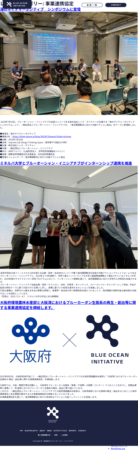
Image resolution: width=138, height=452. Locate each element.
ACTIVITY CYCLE (60, 431)
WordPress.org (118, 448)
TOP (21, 431)
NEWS (49, 431)
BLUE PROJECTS (31, 431)
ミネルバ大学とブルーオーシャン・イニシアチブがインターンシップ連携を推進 (66, 163)
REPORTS (72, 431)
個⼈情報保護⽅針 (44, 435)
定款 (56, 435)
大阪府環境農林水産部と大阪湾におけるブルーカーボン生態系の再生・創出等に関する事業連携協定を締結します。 (68, 305)
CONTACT (116, 5)
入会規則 (64, 435)
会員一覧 (92, 5)
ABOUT (42, 431)
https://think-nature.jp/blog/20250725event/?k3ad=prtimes (41, 136)
